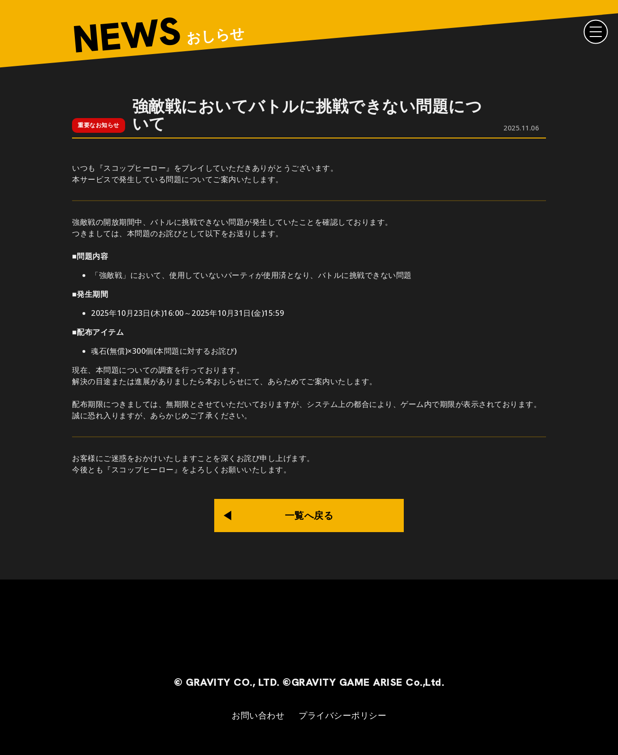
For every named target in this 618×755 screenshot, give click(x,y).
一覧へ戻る (309, 515)
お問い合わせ (258, 715)
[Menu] (596, 32)
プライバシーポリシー (342, 715)
